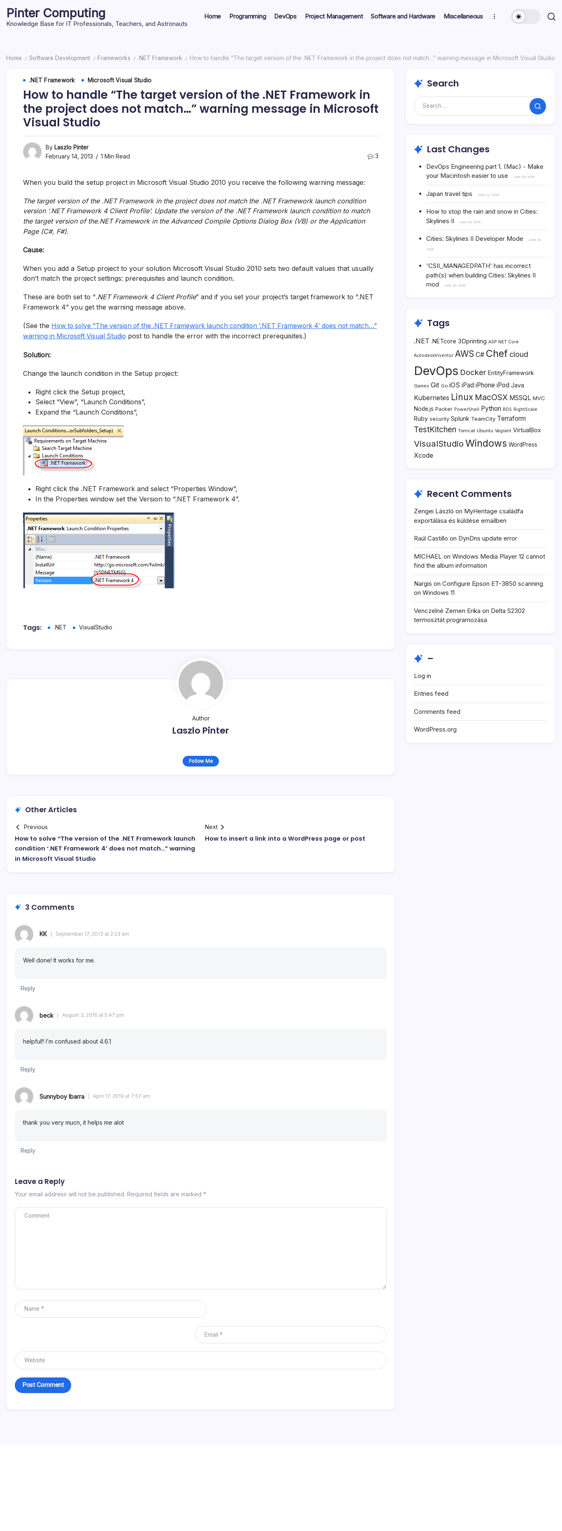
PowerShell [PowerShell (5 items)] (466, 426)
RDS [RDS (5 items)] (507, 426)
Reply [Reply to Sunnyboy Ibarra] (28, 1149)
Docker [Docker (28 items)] (473, 389)
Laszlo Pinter (71, 147)
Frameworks (116, 57)
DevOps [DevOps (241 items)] (436, 388)
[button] (526, 16)
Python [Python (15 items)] (491, 426)
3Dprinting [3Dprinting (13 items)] (472, 358)
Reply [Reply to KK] (28, 986)
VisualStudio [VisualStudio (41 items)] (439, 460)
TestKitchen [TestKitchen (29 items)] (435, 447)
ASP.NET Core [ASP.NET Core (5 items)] (503, 358)
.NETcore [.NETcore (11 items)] (443, 357)
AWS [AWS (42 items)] (464, 371)
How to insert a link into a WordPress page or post (287, 837)
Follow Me (201, 760)
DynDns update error (487, 555)
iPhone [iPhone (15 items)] (485, 402)
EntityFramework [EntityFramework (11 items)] (511, 390)
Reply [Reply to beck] (28, 1068)
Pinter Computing (57, 12)
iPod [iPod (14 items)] (503, 402)
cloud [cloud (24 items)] (518, 371)
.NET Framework (163, 57)
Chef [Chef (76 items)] (497, 371)
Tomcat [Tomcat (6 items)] (466, 448)
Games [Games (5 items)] (421, 403)
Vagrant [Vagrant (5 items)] (503, 448)
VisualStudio (95, 626)
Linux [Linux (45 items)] (462, 414)
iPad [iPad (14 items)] (468, 402)
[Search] (480, 106)
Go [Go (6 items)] (444, 403)
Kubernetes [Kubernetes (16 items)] (431, 415)
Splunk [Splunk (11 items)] (460, 435)
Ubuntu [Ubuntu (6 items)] (485, 448)
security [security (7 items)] (439, 436)
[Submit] (537, 106)
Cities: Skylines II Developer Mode (474, 238)
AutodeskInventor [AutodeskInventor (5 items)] (433, 372)
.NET (60, 626)
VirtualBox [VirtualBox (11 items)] (527, 447)
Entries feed (431, 711)
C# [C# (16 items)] (480, 372)
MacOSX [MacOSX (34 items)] (491, 414)
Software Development (61, 57)
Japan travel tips (449, 193)
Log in (422, 693)
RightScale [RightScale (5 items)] (525, 426)
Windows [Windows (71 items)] (486, 460)
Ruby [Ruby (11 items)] (421, 435)
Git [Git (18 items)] (435, 402)
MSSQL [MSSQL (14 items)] (520, 415)
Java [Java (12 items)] (517, 402)
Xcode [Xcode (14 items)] (423, 472)
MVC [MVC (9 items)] (539, 415)
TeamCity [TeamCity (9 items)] (483, 436)
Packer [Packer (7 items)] (444, 426)
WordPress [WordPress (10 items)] (523, 461)
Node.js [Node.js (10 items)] (424, 426)
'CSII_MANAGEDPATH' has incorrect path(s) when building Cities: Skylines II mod (481, 275)
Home (14, 57)
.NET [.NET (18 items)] (422, 358)
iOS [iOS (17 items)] (454, 402)
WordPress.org (435, 746)
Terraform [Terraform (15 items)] (511, 436)
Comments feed (437, 728)
